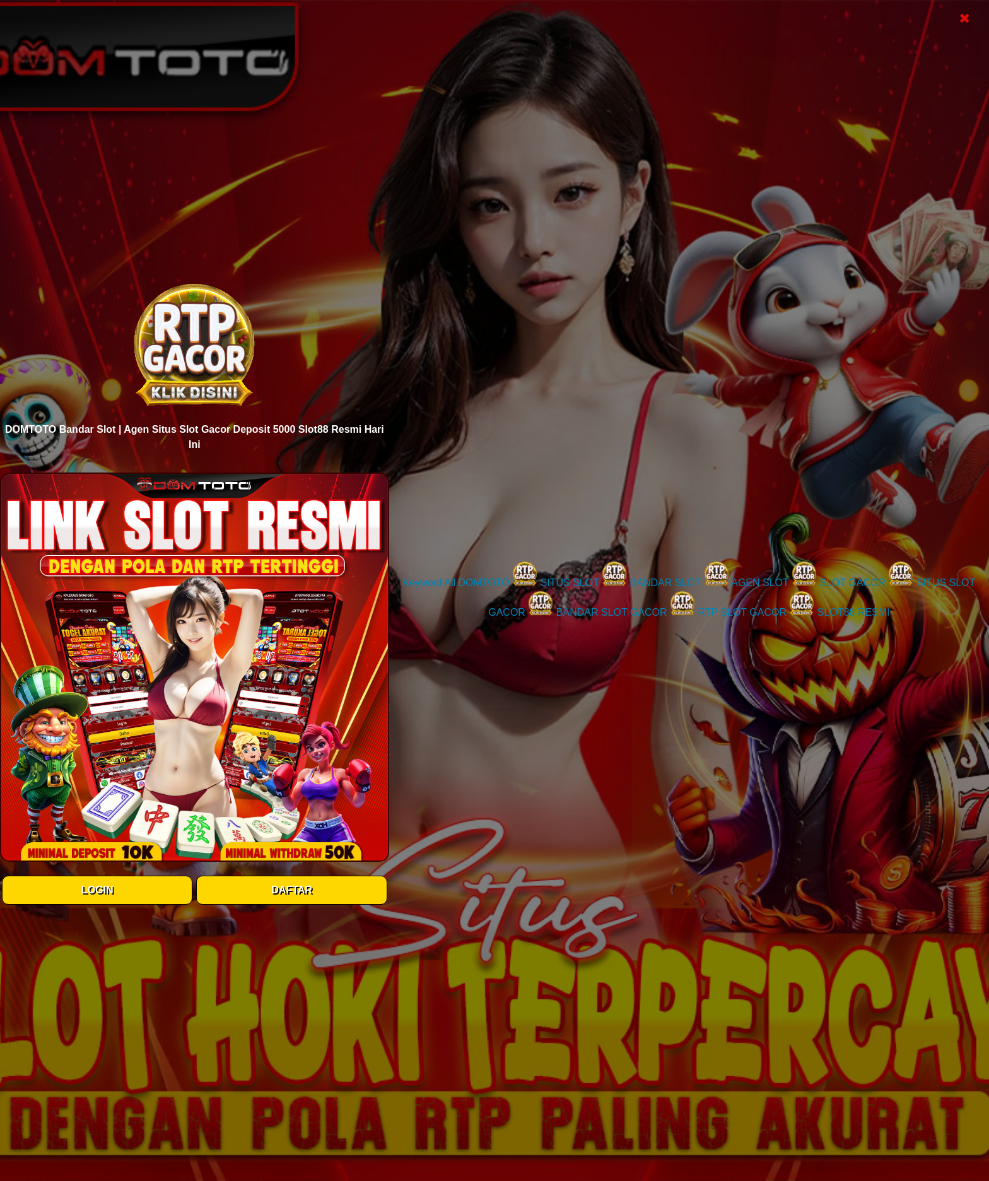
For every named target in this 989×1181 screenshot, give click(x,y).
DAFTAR (291, 889)
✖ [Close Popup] (964, 18)
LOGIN (97, 889)
